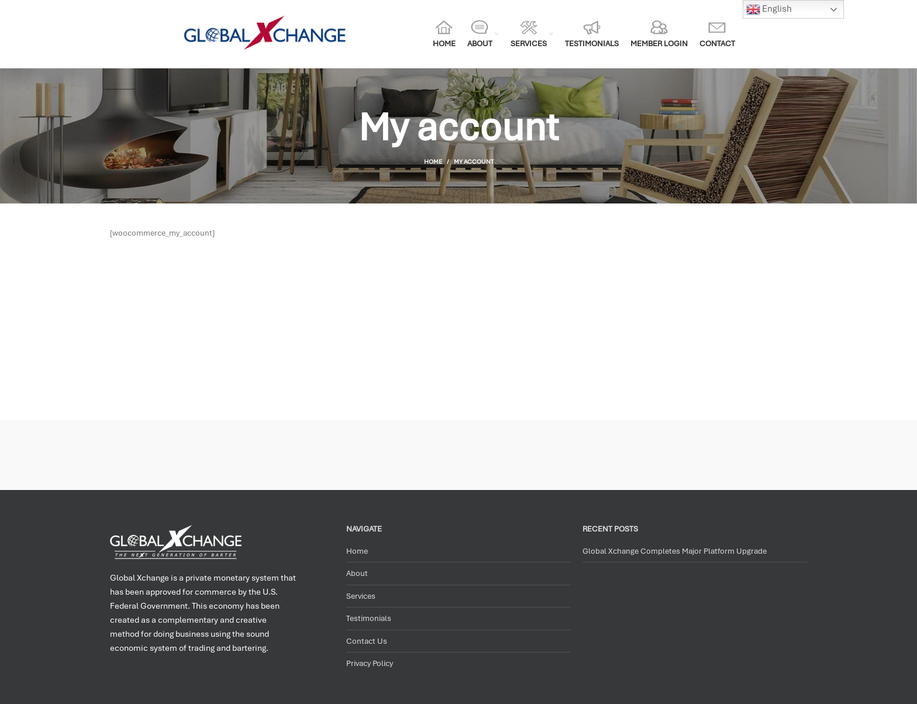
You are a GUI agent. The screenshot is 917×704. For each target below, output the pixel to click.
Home (433, 161)
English (769, 9)
